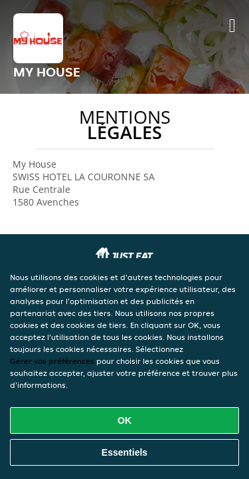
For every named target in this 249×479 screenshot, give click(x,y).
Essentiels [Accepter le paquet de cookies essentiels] (124, 452)
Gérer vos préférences (52, 361)
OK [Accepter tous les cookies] (124, 420)
